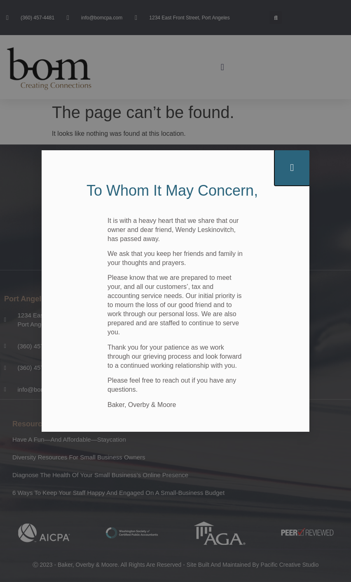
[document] (175, 291)
